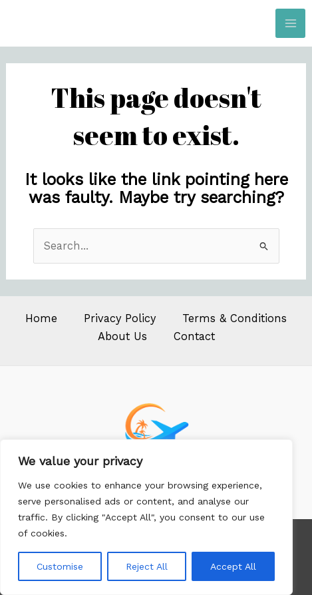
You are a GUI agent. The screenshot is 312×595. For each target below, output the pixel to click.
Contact (194, 336)
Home (41, 318)
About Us (122, 336)
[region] (146, 517)
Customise (60, 566)
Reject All (147, 566)
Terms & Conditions (234, 318)
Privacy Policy (120, 318)
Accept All (233, 566)
